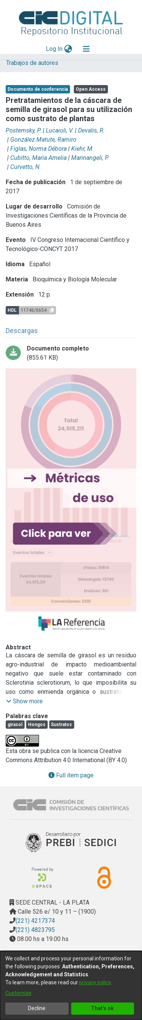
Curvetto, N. (25, 167)
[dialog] (71, 985)
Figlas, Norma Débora (38, 148)
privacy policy (95, 982)
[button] (24, 701)
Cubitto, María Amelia (38, 157)
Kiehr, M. (82, 148)
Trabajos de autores (32, 62)
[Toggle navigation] (86, 49)
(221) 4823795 (35, 929)
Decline (36, 1008)
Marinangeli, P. (90, 157)
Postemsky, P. (23, 130)
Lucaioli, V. (59, 130)
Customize (18, 993)
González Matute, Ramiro (43, 139)
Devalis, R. (91, 130)
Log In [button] (54, 48)
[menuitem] (68, 49)
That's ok (102, 1008)
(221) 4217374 (35, 920)
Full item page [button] (71, 775)
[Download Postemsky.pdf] (71, 353)
